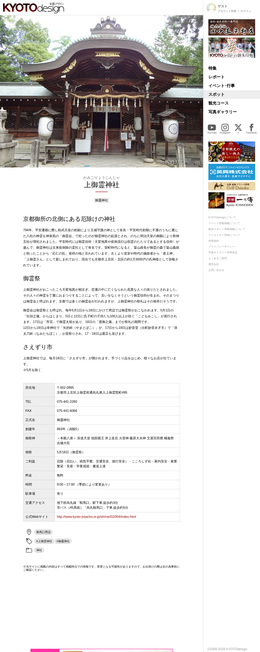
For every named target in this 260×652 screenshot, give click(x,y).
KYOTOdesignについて (222, 217)
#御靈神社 (63, 541)
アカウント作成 (227, 11)
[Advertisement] (101, 610)
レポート (216, 77)
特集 (212, 68)
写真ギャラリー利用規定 (222, 252)
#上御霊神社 (44, 541)
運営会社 (213, 264)
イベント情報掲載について (224, 223)
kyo (199, 163)
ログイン (245, 11)
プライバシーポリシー (221, 246)
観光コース (218, 103)
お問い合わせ (216, 270)
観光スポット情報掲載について (226, 229)
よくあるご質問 (217, 258)
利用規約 (213, 240)
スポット (216, 94)
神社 (39, 550)
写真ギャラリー (222, 112)
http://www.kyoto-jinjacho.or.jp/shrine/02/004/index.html (96, 516)
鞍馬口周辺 (43, 532)
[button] (4, 91)
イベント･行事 (221, 85)
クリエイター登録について (224, 234)
